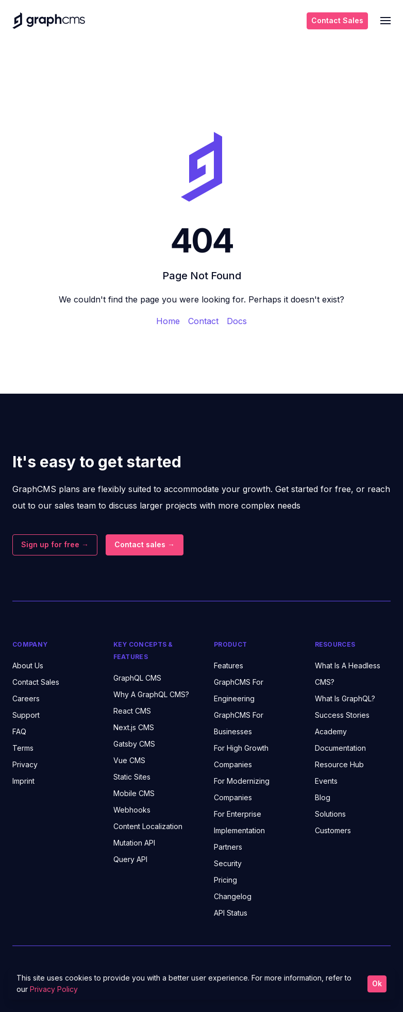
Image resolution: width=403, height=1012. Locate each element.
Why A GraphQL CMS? (151, 694)
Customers (333, 830)
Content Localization (147, 826)
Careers (26, 698)
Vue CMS (129, 760)
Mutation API (134, 842)
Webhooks (131, 809)
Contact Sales (337, 20)
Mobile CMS (134, 793)
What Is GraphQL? (345, 698)
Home (168, 321)
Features (228, 665)
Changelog (232, 896)
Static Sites (131, 776)
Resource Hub (339, 764)
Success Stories (342, 715)
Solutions (330, 813)
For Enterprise (237, 813)
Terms (22, 748)
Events (326, 781)
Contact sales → (144, 544)
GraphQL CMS (137, 677)
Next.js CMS (133, 727)
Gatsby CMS (134, 743)
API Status (230, 912)
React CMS (132, 710)
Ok (377, 983)
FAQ (19, 731)
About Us (27, 665)
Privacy (25, 764)
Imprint (23, 781)
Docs (237, 321)
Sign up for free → (55, 544)
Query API (130, 859)
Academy (331, 731)
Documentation (340, 748)
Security (228, 863)
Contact (203, 321)
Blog (322, 797)
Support (26, 715)
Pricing (225, 879)
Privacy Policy (54, 989)
